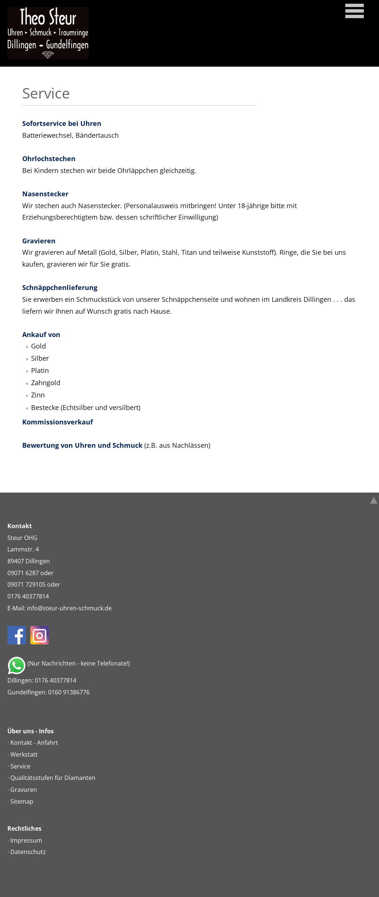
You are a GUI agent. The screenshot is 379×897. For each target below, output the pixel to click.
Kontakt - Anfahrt (34, 742)
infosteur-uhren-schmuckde (69, 608)
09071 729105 (26, 584)
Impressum (26, 840)
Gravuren (23, 790)
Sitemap (21, 801)
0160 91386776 (69, 692)
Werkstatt (24, 754)
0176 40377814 (28, 596)
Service (20, 766)
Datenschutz (28, 852)
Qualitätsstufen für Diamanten (52, 778)
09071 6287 (23, 573)
